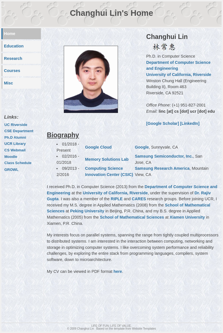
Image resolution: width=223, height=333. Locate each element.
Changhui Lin (85, 328)
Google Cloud (98, 147)
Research (13, 58)
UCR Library (15, 144)
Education (14, 46)
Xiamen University (187, 217)
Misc (8, 83)
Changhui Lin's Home (111, 13)
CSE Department (19, 131)
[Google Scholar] (162, 123)
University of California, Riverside (178, 74)
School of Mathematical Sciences (132, 217)
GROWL (12, 169)
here (117, 271)
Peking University (87, 211)
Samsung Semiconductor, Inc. (164, 156)
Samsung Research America (162, 168)
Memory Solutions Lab (106, 159)
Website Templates (144, 328)
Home (9, 33)
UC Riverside (16, 125)
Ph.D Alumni (15, 137)
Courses (12, 70)
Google (142, 147)
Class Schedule (18, 163)
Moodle (11, 156)
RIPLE (117, 199)
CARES (139, 199)
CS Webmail (15, 150)
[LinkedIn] (190, 123)
